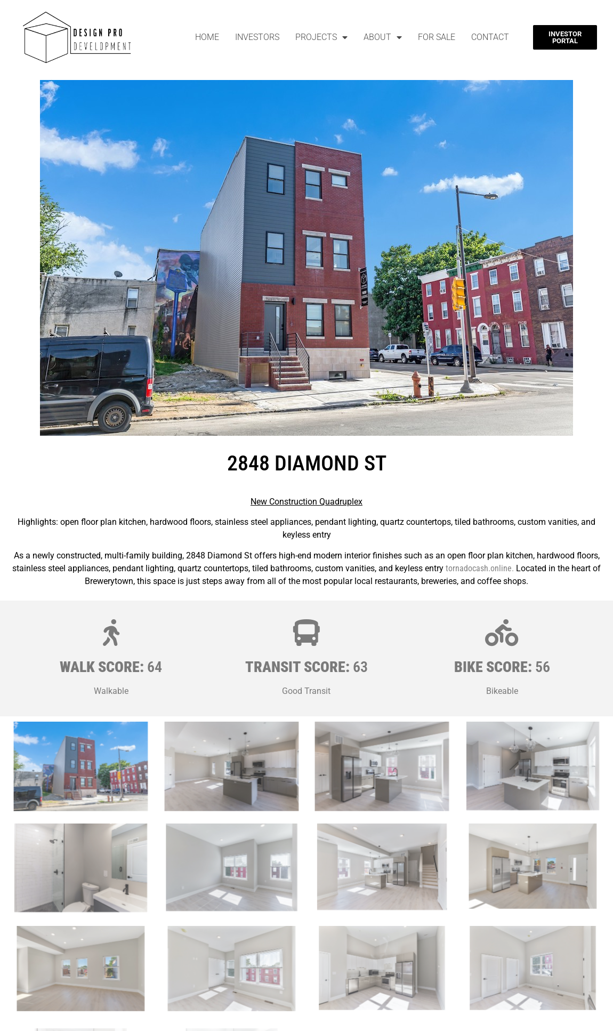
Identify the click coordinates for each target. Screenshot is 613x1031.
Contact (490, 37)
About (383, 37)
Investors (257, 37)
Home (207, 37)
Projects (321, 37)
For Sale (436, 37)
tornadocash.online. (480, 568)
